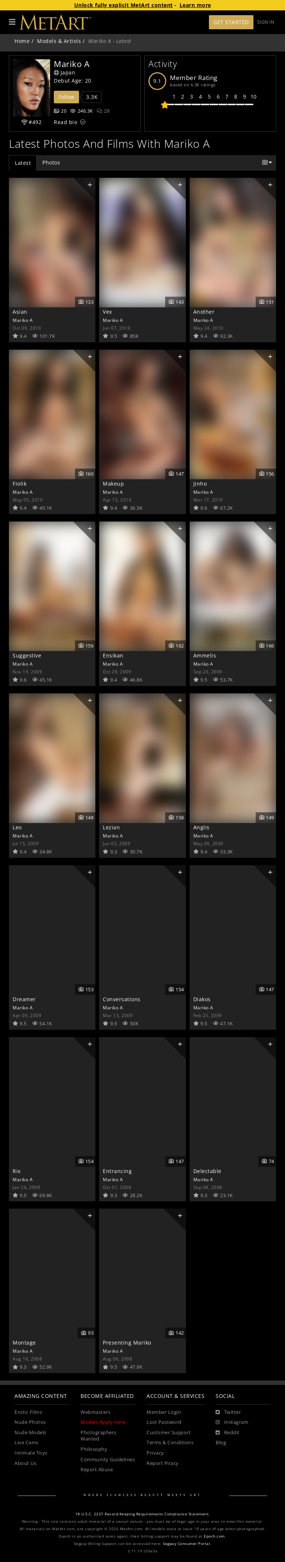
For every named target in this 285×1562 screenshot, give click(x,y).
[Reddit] (228, 1432)
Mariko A (23, 320)
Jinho (200, 483)
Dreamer (24, 999)
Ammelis (204, 655)
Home (22, 40)
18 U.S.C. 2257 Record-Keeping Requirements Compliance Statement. (142, 1514)
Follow (66, 96)
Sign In (266, 22)
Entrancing (117, 1171)
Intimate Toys (31, 1453)
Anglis (201, 827)
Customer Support (169, 1432)
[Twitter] (228, 1412)
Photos (51, 162)
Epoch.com (214, 1536)
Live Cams (26, 1442)
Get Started (231, 22)
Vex (107, 311)
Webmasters (95, 1412)
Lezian (111, 827)
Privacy (155, 1453)
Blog (221, 1442)
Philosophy (94, 1449)
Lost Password (164, 1422)
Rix (17, 1171)
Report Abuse (97, 1469)
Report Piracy (163, 1463)
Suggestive (27, 655)
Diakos (202, 999)
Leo (17, 827)
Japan (64, 72)
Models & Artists (59, 40)
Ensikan (113, 655)
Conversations (122, 999)
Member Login (164, 1412)
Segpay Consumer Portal (186, 1543)
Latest (23, 162)
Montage (24, 1342)
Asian (20, 311)
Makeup (113, 483)
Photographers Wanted (99, 1435)
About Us (25, 1463)
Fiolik (19, 483)
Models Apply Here (103, 1422)
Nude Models (30, 1432)
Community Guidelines (108, 1459)
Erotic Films (28, 1412)
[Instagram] (232, 1422)
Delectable (207, 1171)
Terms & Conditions (170, 1442)
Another (204, 311)
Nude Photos (30, 1422)
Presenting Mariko (127, 1342)
